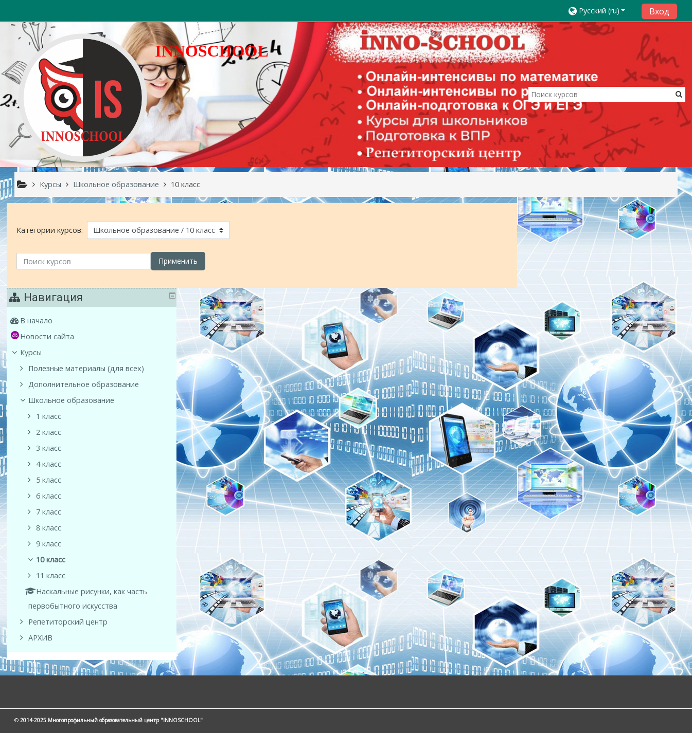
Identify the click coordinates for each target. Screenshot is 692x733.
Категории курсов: (49, 230)
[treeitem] (601, 236)
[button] (601, 11)
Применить (178, 261)
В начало (553, 236)
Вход (659, 11)
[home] (83, 97)
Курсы (547, 268)
